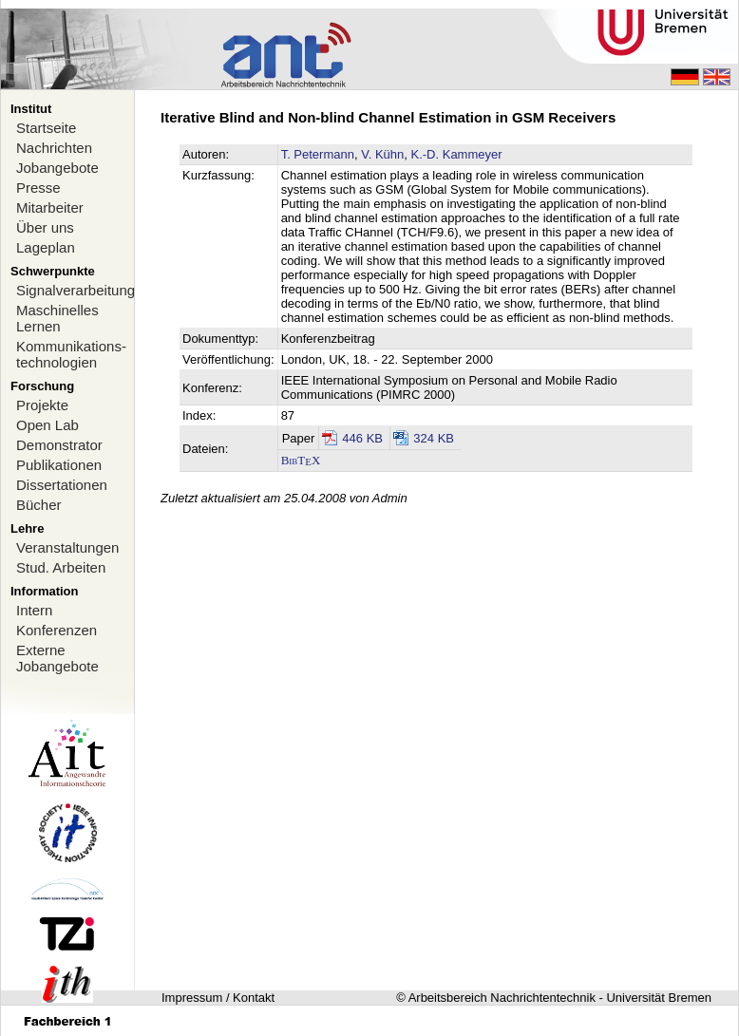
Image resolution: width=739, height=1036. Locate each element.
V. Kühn (382, 154)
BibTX (301, 460)
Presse (38, 187)
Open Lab (47, 425)
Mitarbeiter (50, 207)
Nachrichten (54, 148)
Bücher (39, 505)
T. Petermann (317, 154)
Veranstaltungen (67, 547)
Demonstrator (59, 445)
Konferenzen (56, 630)
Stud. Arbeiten (60, 567)
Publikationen (59, 465)
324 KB (433, 438)
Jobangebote (57, 168)
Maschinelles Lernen (57, 318)
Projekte (42, 405)
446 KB (362, 438)
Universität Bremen (658, 997)
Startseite (46, 128)
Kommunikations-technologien (71, 354)
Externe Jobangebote (57, 658)
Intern (34, 610)
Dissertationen (61, 485)
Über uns (45, 227)
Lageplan (45, 247)
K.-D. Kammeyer (456, 154)
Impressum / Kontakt (218, 997)
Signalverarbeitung (75, 290)
